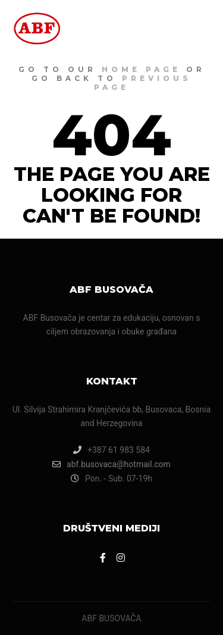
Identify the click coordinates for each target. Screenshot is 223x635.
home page (141, 69)
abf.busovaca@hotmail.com (111, 464)
